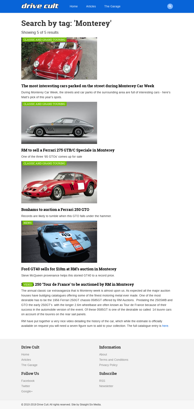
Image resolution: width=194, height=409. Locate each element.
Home (74, 6)
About (103, 355)
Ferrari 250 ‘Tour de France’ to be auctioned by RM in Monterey (77, 284)
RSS (102, 381)
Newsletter (106, 386)
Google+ (27, 391)
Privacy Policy (108, 365)
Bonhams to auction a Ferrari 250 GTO (55, 209)
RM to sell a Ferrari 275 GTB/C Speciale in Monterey (68, 150)
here (165, 326)
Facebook (28, 381)
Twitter (25, 386)
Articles (91, 6)
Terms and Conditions (113, 360)
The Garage (112, 6)
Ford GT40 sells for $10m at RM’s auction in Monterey (68, 269)
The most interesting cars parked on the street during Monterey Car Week (87, 86)
